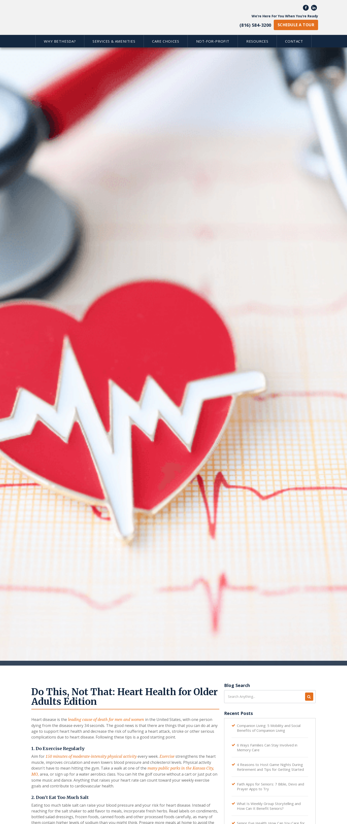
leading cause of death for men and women (106, 719)
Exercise (167, 756)
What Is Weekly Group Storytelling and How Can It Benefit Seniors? (269, 806)
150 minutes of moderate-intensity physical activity (91, 756)
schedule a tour (296, 24)
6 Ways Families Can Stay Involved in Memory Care (267, 747)
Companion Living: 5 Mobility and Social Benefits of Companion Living (268, 728)
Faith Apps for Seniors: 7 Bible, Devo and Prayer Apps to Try (270, 786)
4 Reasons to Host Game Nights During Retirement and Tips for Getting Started (270, 767)
